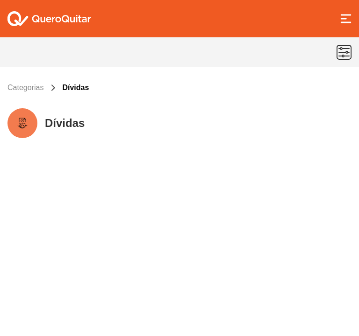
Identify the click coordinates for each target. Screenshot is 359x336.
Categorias (25, 87)
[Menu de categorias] (344, 52)
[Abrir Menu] (346, 18)
